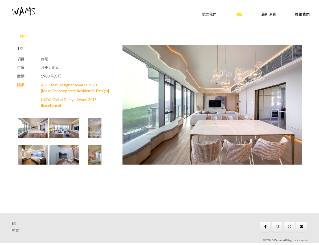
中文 (15, 230)
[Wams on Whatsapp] (289, 226)
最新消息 (268, 14)
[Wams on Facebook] (265, 226)
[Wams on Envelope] (301, 226)
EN (14, 223)
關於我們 (209, 14)
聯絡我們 (302, 14)
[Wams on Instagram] (277, 226)
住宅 (24, 36)
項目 (239, 14)
